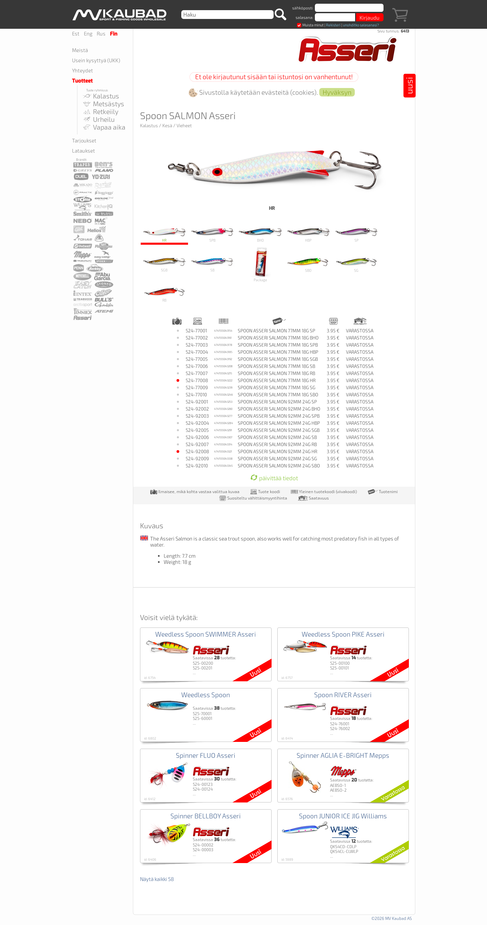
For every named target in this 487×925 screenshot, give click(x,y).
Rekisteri (333, 25)
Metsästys (103, 104)
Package (260, 264)
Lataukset (83, 151)
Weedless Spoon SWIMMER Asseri (205, 634)
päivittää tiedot (274, 478)
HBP (308, 234)
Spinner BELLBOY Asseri (205, 816)
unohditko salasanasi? (361, 25)
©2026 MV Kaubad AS (391, 918)
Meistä (80, 50)
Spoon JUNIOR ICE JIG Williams (343, 816)
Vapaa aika (103, 127)
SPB (212, 234)
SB (212, 264)
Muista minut (310, 25)
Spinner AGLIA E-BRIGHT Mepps (343, 755)
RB (164, 293)
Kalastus (100, 96)
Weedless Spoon (205, 695)
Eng (88, 33)
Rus (101, 33)
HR (164, 234)
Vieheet (184, 125)
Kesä (167, 125)
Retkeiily (100, 111)
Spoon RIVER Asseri (343, 695)
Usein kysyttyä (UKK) (96, 60)
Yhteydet (82, 70)
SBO (308, 263)
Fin (113, 33)
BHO (260, 234)
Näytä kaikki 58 (157, 879)
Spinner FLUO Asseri (205, 755)
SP (356, 234)
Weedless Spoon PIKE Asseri (343, 634)
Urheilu (98, 119)
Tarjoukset (84, 140)
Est (75, 33)
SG (356, 264)
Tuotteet (82, 81)
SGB (164, 264)
